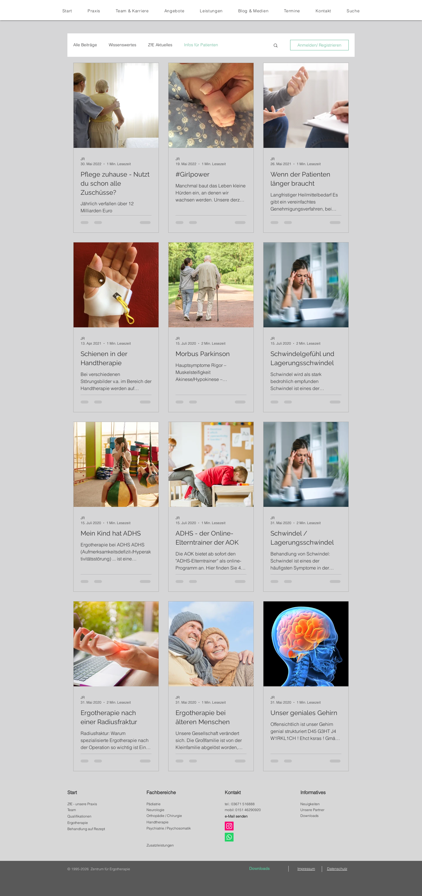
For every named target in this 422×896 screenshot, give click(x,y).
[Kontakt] (250, 792)
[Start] (93, 792)
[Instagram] (229, 826)
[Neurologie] (170, 810)
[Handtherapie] (170, 822)
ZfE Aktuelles (160, 44)
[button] (132, 10)
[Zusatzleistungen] (170, 845)
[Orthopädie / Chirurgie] (170, 815)
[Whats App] (229, 837)
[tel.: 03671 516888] (248, 804)
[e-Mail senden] (248, 816)
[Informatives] (326, 792)
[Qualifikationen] (90, 816)
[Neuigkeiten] (323, 804)
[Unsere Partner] (323, 810)
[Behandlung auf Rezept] (90, 829)
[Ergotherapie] (90, 822)
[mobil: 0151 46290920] (248, 810)
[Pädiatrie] (170, 804)
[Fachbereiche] (172, 792)
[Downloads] (323, 815)
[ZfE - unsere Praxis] (90, 804)
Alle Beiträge (85, 44)
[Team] (90, 810)
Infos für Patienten (201, 44)
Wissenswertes (122, 44)
